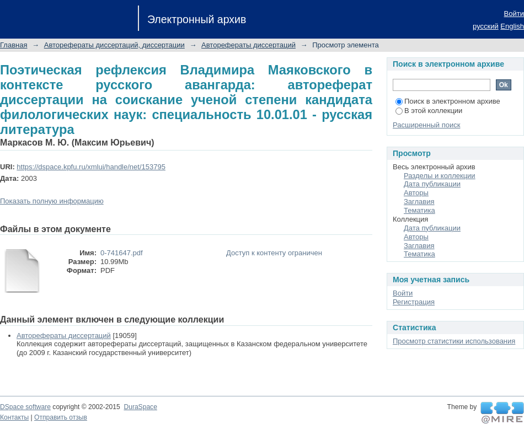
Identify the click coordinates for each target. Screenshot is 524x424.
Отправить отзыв (60, 417)
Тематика (419, 210)
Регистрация (414, 302)
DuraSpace (140, 407)
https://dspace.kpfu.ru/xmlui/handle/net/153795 (91, 167)
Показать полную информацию (52, 201)
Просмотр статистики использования (454, 341)
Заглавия (419, 201)
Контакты (14, 417)
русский (486, 26)
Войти (514, 13)
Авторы (416, 193)
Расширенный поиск (426, 125)
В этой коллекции (428, 110)
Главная (13, 45)
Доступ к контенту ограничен (274, 253)
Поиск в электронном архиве (447, 101)
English (512, 26)
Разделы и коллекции (439, 175)
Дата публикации (432, 184)
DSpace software (25, 407)
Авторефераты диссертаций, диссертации (114, 45)
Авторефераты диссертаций (248, 45)
